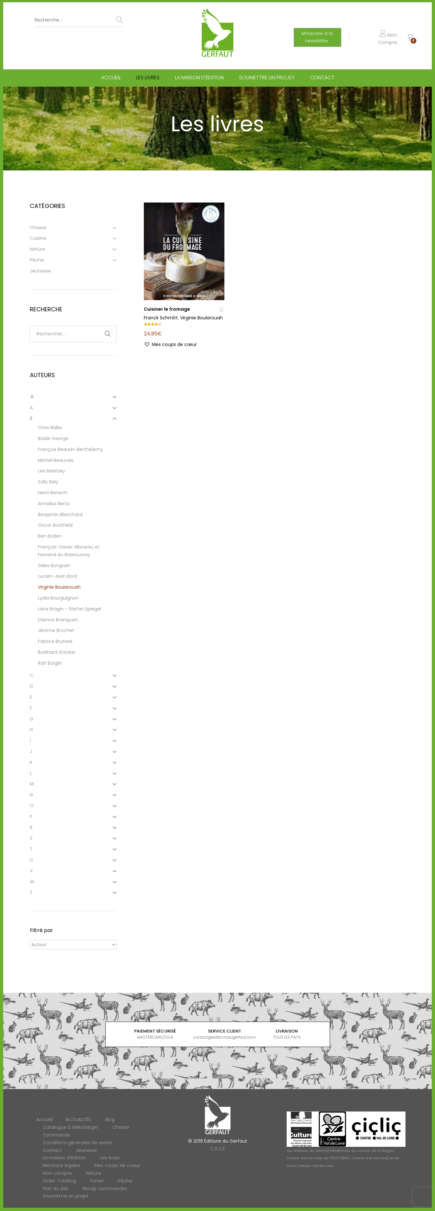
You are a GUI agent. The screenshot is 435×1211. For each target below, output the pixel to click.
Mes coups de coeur (117, 1165)
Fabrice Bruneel (55, 641)
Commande (56, 1135)
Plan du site (55, 1188)
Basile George (53, 438)
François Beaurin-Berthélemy (70, 449)
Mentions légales (61, 1165)
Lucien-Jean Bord (57, 576)
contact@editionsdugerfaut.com (224, 1037)
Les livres (148, 78)
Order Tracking (59, 1181)
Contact (322, 78)
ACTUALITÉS (78, 1119)
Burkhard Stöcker (57, 652)
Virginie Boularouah (201, 318)
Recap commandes (105, 1188)
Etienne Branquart (58, 620)
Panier (97, 1181)
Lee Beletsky (51, 471)
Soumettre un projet (267, 78)
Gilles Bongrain (54, 565)
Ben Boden (50, 536)
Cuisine (38, 238)
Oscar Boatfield (55, 525)
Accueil (111, 78)
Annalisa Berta (54, 503)
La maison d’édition (199, 78)
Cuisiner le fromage (167, 309)
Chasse (38, 227)
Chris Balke (50, 427)
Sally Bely (48, 482)
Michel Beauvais (56, 460)
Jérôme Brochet (56, 630)
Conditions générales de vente (77, 1142)
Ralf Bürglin (50, 663)
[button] (170, 345)
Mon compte (57, 1173)
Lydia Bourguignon (58, 598)
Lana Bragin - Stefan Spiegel (69, 609)
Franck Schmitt (161, 318)
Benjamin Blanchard (60, 514)
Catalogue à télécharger (70, 1127)
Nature (37, 249)
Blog (110, 1119)
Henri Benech (52, 492)
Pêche (37, 260)
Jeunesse (40, 271)
